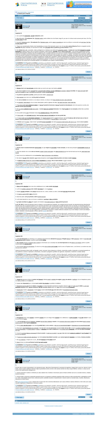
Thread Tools (77, 20)
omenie (45, 211)
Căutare (88, 15)
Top (93, 413)
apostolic (17, 402)
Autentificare (33, 15)
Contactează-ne (76, 413)
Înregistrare (20, 15)
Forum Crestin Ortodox (22, 12)
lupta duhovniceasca (23, 381)
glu (38, 63)
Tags (16, 400)
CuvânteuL (49, 67)
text (28, 402)
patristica (25, 402)
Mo (16, 63)
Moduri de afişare (86, 20)
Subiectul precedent (49, 405)
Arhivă (89, 413)
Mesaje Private (63, 15)
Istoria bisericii (31, 12)
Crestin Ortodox (84, 413)
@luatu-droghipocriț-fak (22, 67)
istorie (21, 402)
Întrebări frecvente (48, 15)
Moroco (25, 26)
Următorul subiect (58, 405)
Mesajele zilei (77, 15)
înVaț (24, 63)
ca (39, 67)
